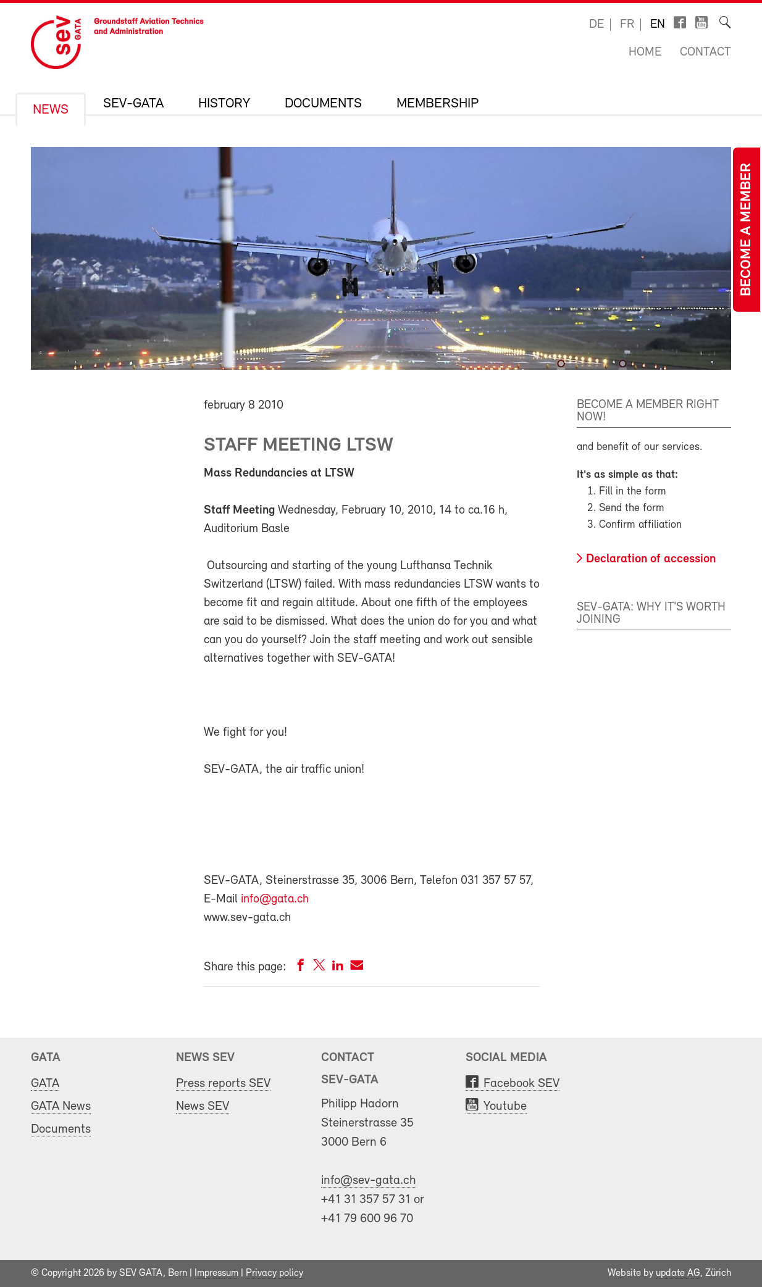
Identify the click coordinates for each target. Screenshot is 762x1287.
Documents (323, 104)
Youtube (505, 1106)
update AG (678, 1273)
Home (645, 52)
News (51, 110)
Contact (705, 52)
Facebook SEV (521, 1083)
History (224, 104)
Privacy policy (274, 1273)
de (596, 25)
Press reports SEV (223, 1083)
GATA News (61, 1106)
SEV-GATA (133, 104)
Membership (437, 104)
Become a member (746, 229)
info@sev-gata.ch (368, 1180)
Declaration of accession (651, 559)
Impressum (216, 1273)
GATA (45, 1083)
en (657, 25)
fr (627, 25)
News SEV (202, 1106)
